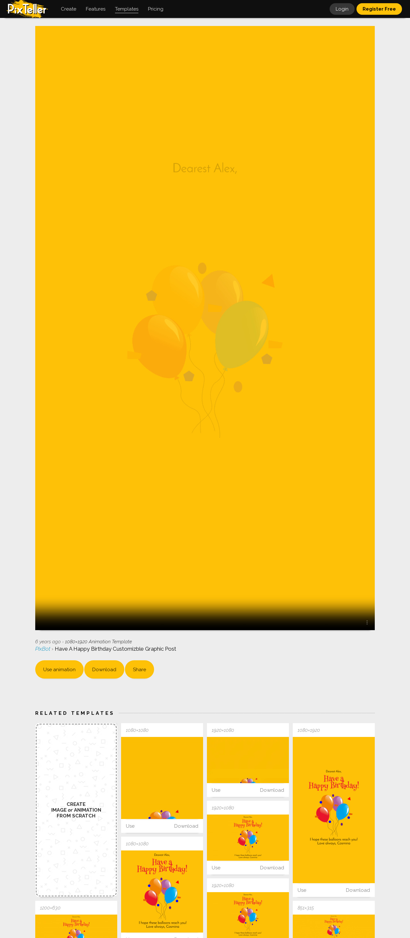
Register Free (379, 9)
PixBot (43, 649)
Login (342, 9)
